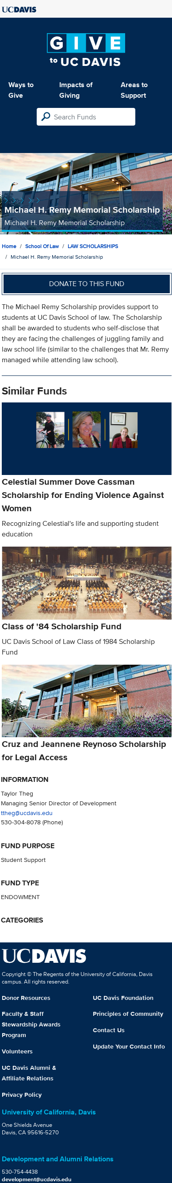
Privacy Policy (22, 1094)
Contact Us (109, 1030)
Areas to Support (134, 90)
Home (9, 246)
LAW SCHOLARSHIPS (93, 246)
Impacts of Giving (75, 90)
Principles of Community (128, 1013)
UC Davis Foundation (123, 997)
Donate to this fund (86, 284)
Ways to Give (21, 90)
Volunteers (17, 1051)
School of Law (42, 246)
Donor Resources (26, 997)
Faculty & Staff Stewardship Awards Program (31, 1024)
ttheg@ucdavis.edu (27, 812)
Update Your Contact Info (129, 1046)
